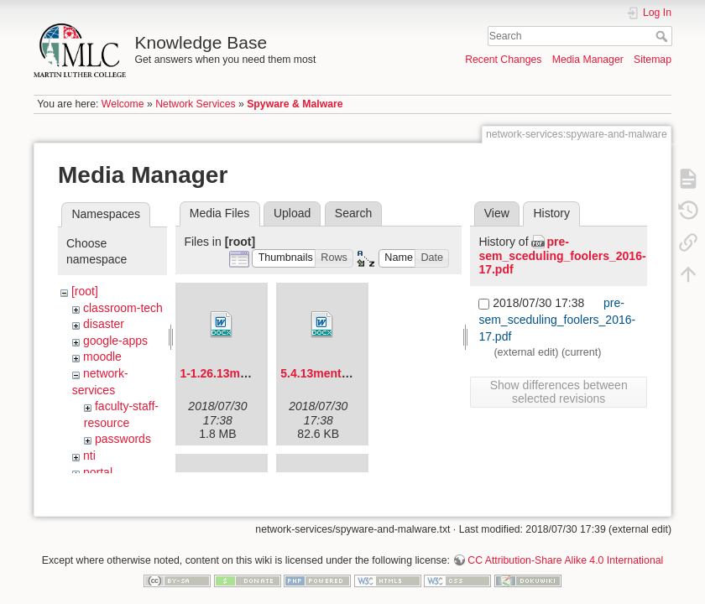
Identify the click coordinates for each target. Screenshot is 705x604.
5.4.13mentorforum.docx (348, 373)
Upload (292, 213)
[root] (84, 291)
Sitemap (652, 59)
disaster (103, 324)
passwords (123, 438)
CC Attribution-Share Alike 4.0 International (565, 549)
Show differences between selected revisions (559, 391)
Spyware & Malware (294, 104)
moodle (102, 356)
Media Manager (588, 59)
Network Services (195, 104)
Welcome (123, 104)
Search (663, 36)
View (496, 213)
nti (89, 455)
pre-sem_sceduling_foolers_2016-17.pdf (561, 256)
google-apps (115, 340)
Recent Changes (503, 59)
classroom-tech (123, 308)
